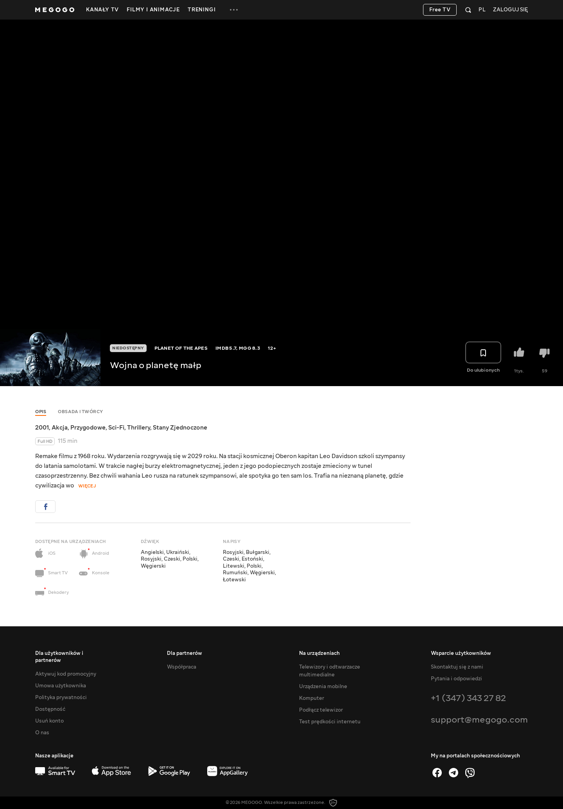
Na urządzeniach (319, 653)
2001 (42, 427)
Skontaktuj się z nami (457, 667)
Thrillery (138, 427)
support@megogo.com (479, 720)
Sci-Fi (116, 427)
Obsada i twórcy (80, 412)
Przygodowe (88, 427)
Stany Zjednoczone (180, 427)
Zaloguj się (510, 10)
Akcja (60, 427)
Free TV (440, 9)
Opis (40, 412)
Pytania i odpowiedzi (456, 678)
